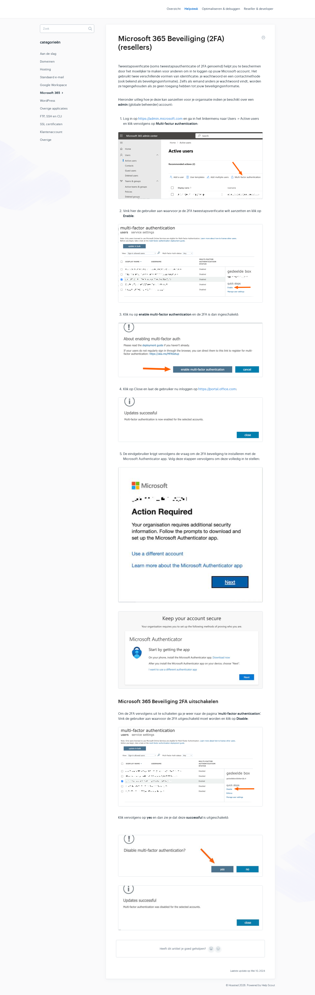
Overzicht (174, 9)
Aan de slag (48, 54)
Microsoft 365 (52, 93)
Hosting (45, 69)
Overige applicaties (54, 108)
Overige (45, 140)
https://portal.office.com (217, 389)
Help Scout (268, 985)
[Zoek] (67, 28)
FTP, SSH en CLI (51, 116)
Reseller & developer (258, 9)
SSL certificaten (51, 124)
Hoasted (234, 985)
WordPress (47, 101)
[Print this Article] (263, 38)
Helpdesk (191, 9)
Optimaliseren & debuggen (221, 9)
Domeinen (47, 61)
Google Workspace (53, 85)
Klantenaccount (51, 132)
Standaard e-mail (52, 77)
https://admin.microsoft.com (160, 119)
